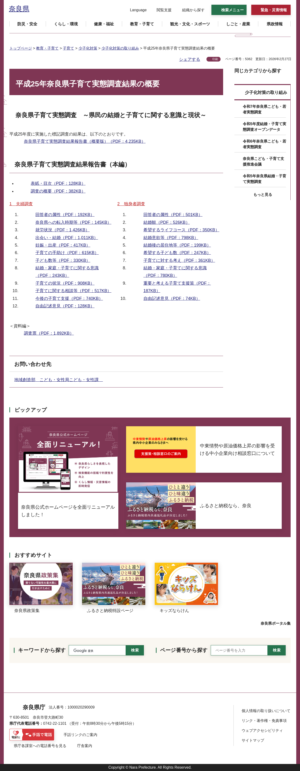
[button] (135, 10)
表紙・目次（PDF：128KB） (58, 183)
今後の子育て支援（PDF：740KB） (69, 298)
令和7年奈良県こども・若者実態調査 (264, 109)
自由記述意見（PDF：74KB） (171, 298)
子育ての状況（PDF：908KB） (64, 283)
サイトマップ (253, 740)
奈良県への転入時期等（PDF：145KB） (73, 222)
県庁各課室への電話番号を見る (40, 746)
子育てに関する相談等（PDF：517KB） (73, 290)
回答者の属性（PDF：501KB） (172, 214)
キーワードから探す (42, 650)
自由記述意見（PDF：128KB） (64, 306)
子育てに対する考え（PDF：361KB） (179, 260)
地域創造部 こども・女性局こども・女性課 (58, 379)
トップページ (20, 48)
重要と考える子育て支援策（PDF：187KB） (177, 287)
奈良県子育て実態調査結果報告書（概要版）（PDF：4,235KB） (85, 141)
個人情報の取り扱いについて (266, 711)
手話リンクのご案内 (80, 735)
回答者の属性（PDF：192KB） (64, 214)
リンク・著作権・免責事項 (264, 721)
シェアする (189, 59)
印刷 (215, 59)
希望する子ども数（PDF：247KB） (177, 252)
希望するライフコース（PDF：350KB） (181, 230)
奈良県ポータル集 (276, 623)
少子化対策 (88, 48)
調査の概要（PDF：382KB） (58, 191)
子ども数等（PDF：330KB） (62, 260)
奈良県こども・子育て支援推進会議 (263, 161)
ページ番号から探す (184, 650)
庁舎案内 (84, 746)
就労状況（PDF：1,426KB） (62, 230)
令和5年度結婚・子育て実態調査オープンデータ (264, 127)
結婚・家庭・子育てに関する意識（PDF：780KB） (175, 272)
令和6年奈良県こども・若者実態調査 (264, 144)
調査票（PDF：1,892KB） (49, 333)
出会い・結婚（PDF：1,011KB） (66, 237)
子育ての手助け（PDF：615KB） (67, 252)
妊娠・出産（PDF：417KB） (62, 245)
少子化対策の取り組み (120, 48)
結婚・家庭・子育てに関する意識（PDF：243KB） (67, 272)
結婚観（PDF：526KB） (166, 222)
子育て (68, 48)
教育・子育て (47, 48)
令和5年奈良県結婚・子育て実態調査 (264, 179)
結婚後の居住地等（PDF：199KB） (177, 245)
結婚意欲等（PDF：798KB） (170, 237)
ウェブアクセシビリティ (262, 730)
